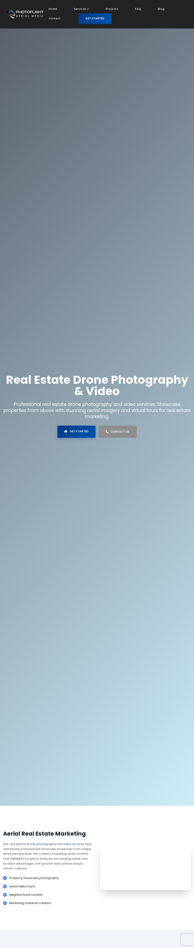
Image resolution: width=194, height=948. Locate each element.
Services (81, 9)
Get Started (95, 18)
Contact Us (117, 432)
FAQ (138, 9)
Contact (54, 18)
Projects (112, 9)
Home (52, 9)
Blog (161, 9)
